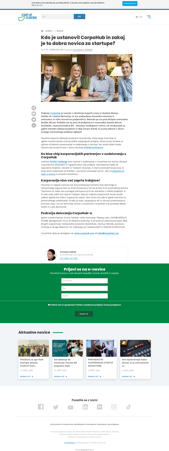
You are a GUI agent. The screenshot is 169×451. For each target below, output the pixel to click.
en (141, 17)
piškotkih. (39, 5)
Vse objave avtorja (68, 258)
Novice (60, 31)
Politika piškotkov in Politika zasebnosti (91, 443)
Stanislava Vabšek (82, 49)
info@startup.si (69, 443)
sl (137, 17)
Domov (49, 31)
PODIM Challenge (58, 161)
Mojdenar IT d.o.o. (87, 450)
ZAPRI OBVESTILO (130, 3)
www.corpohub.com (84, 233)
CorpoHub (55, 113)
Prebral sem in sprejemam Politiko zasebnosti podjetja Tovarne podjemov (85, 305)
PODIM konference (93, 147)
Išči (79, 17)
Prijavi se (84, 314)
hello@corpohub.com (108, 233)
